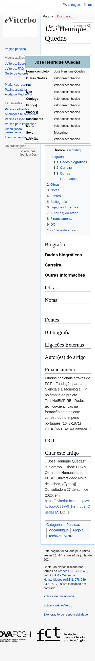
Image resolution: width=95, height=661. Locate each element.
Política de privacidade (59, 596)
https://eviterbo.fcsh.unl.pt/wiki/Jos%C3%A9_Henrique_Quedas (67, 506)
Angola (78, 530)
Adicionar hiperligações (28, 153)
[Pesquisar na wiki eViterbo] (83, 25)
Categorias (55, 525)
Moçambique (58, 530)
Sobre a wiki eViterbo (58, 605)
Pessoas (73, 525)
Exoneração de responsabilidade (66, 614)
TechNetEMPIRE (61, 536)
